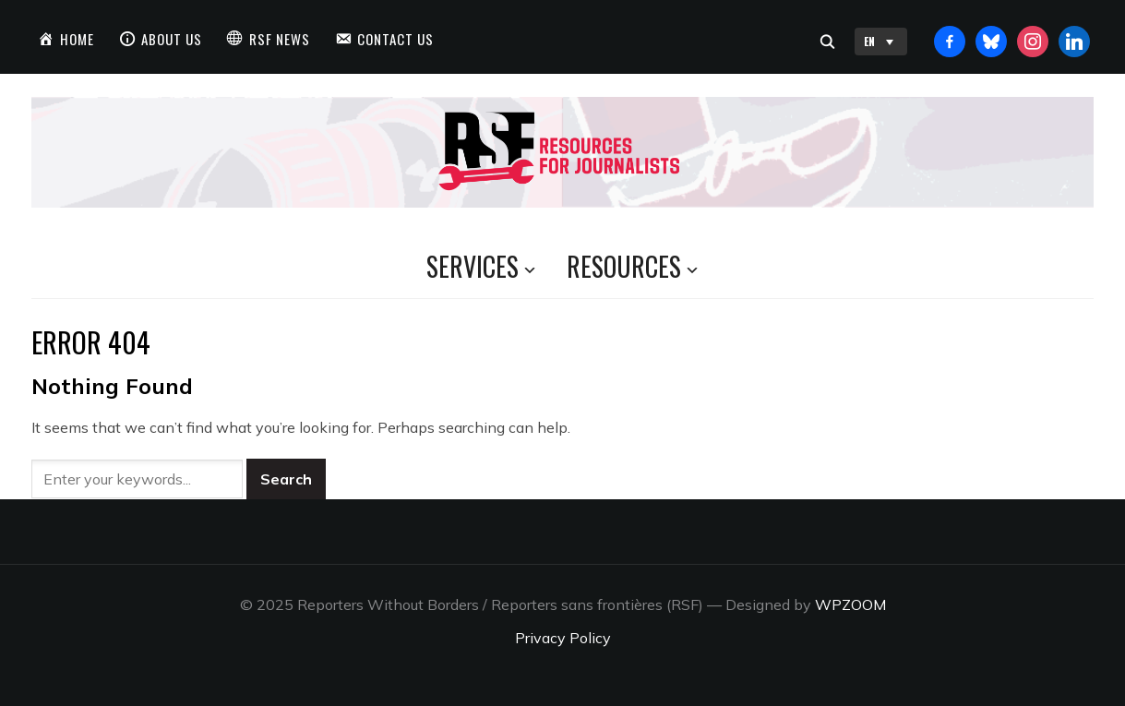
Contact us (395, 39)
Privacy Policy (563, 637)
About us (171, 39)
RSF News (279, 39)
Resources (624, 266)
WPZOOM (850, 604)
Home (77, 39)
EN (881, 41)
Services (472, 266)
